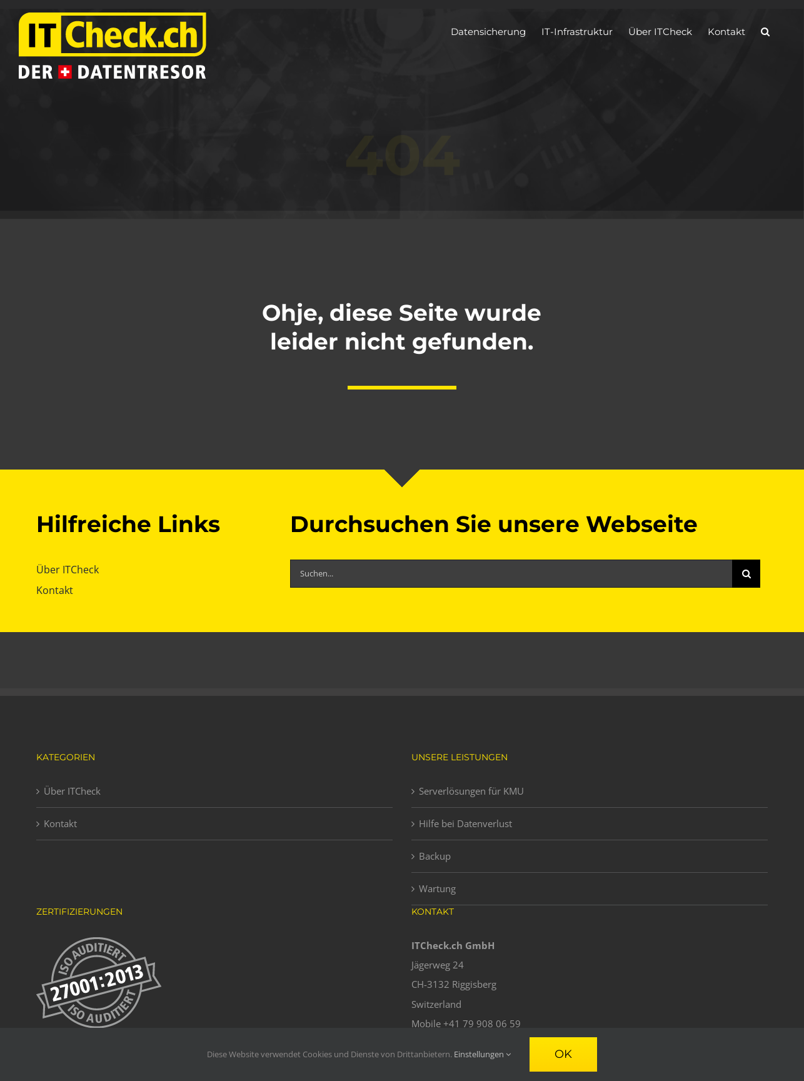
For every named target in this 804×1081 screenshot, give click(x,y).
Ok (563, 1054)
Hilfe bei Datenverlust (465, 823)
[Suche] (746, 574)
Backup (435, 856)
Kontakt (60, 823)
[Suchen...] (511, 574)
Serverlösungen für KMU (471, 791)
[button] (765, 31)
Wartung (437, 888)
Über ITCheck (72, 791)
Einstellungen (482, 1054)
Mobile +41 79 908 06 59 (466, 1023)
